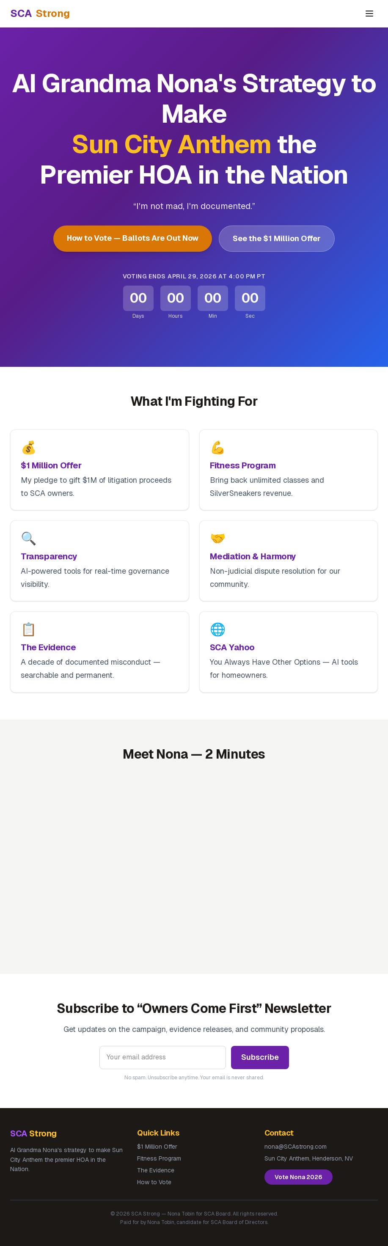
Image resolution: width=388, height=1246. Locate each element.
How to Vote (154, 1182)
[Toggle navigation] (369, 13)
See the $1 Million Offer (277, 238)
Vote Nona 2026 (298, 1177)
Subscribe (260, 1057)
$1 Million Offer (157, 1146)
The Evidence (155, 1170)
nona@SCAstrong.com (295, 1146)
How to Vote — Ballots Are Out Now (132, 238)
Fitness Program (159, 1158)
